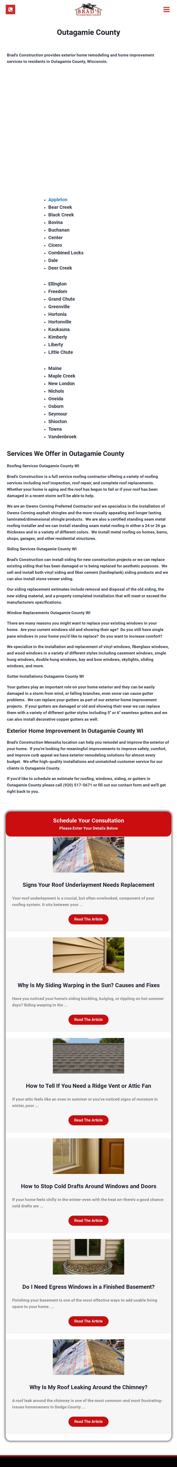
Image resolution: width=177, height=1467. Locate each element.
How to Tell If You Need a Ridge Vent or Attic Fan (88, 1086)
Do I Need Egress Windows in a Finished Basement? (88, 1287)
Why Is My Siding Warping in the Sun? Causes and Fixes (89, 985)
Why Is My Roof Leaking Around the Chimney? (89, 1387)
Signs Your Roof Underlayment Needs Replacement (88, 885)
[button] (88, 919)
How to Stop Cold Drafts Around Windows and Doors (88, 1186)
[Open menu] (166, 9)
